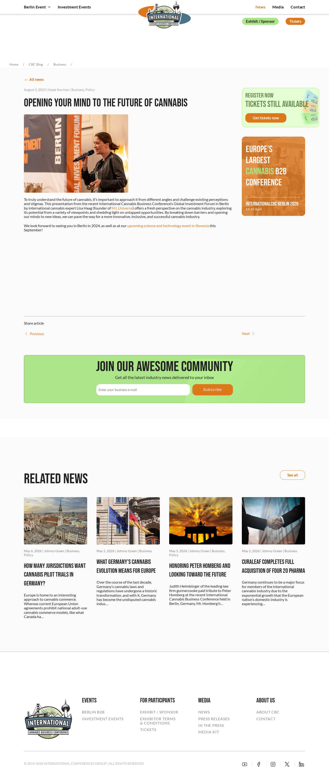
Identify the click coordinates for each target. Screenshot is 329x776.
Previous (34, 333)
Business (77, 90)
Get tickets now (266, 118)
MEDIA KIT (208, 732)
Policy (90, 90)
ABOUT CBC (268, 712)
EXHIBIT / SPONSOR (159, 712)
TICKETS (148, 729)
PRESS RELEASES (214, 719)
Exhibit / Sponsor (260, 21)
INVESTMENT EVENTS (102, 719)
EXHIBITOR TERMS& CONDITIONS (158, 721)
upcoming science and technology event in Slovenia (168, 225)
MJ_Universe (122, 208)
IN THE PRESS (211, 725)
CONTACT (266, 719)
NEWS (204, 712)
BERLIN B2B (93, 712)
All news (34, 79)
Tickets (295, 21)
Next (249, 333)
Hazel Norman (58, 90)
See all (292, 475)
